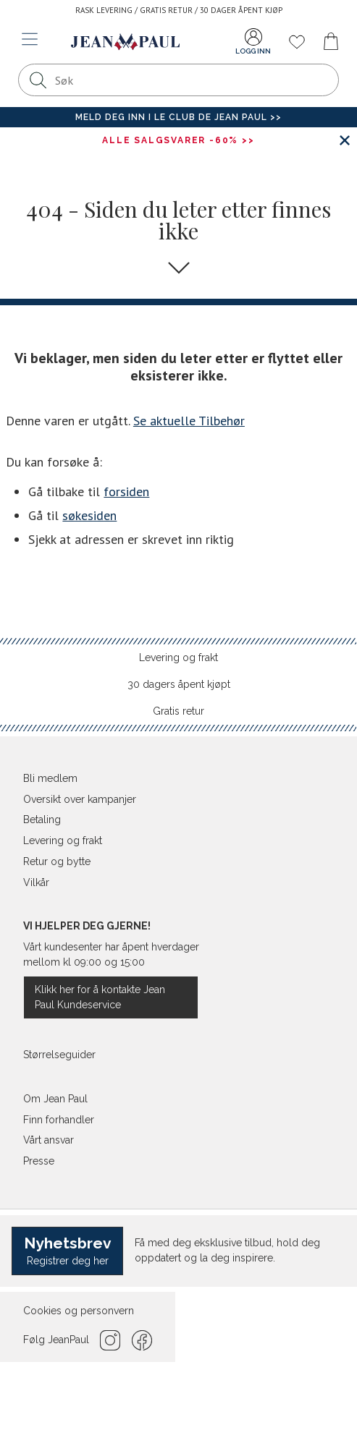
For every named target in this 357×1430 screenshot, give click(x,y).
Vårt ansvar (48, 1140)
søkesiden (89, 515)
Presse (38, 1161)
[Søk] (38, 79)
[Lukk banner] (344, 140)
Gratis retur (178, 711)
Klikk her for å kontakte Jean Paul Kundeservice (100, 997)
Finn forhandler (58, 1119)
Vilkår (36, 882)
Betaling (42, 819)
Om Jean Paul (55, 1099)
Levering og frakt (178, 657)
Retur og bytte (57, 861)
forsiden (126, 491)
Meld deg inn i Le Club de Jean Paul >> (178, 117)
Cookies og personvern (78, 1310)
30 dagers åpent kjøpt (178, 684)
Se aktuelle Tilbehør (189, 420)
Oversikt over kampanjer (79, 799)
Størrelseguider (59, 1054)
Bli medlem (50, 778)
